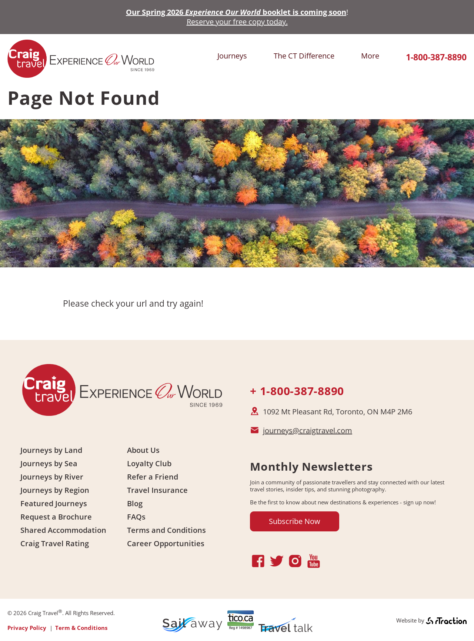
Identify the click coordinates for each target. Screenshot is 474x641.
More (370, 56)
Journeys (232, 56)
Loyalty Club (149, 463)
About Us (143, 450)
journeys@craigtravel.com (307, 430)
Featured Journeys (53, 503)
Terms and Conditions (166, 530)
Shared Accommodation (63, 530)
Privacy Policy (26, 627)
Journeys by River (51, 477)
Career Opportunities (165, 543)
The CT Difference (304, 56)
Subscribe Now (294, 521)
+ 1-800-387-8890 (297, 390)
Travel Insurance (157, 490)
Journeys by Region (54, 490)
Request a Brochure (56, 517)
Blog (135, 503)
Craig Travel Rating (54, 543)
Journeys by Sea (48, 463)
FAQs (136, 517)
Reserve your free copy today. (237, 22)
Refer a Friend (152, 477)
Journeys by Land (51, 450)
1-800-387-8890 (436, 57)
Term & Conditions (81, 627)
